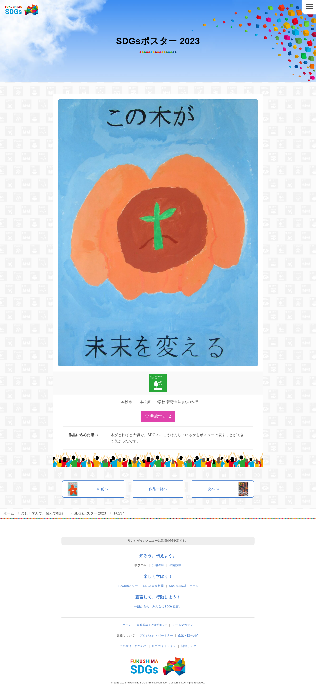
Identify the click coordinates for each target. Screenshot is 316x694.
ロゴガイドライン (164, 646)
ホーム (127, 625)
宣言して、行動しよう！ (158, 597)
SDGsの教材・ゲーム (183, 585)
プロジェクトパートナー (156, 635)
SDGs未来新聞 (153, 585)
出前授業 (175, 565)
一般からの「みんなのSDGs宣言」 (158, 606)
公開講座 (158, 565)
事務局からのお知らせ (152, 625)
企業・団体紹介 (188, 635)
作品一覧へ (158, 489)
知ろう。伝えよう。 (157, 556)
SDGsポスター (128, 585)
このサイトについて (133, 646)
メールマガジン (182, 625)
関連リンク (188, 646)
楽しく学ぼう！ (158, 576)
